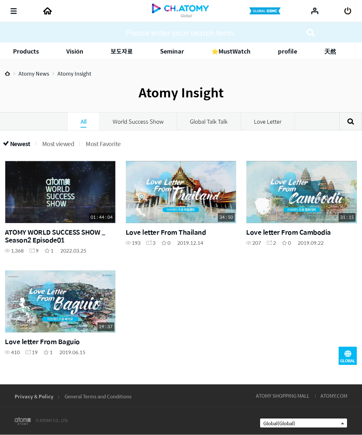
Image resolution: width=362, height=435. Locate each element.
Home (7, 73)
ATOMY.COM (333, 395)
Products (26, 51)
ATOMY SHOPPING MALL (282, 395)
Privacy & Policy (34, 396)
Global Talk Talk (209, 121)
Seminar (172, 51)
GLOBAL (348, 356)
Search (350, 121)
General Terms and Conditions (98, 396)
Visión (74, 51)
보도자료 (122, 51)
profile (287, 51)
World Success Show (138, 121)
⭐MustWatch (231, 51)
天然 (330, 51)
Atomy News (34, 73)
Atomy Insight (74, 73)
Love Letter (267, 121)
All (83, 121)
